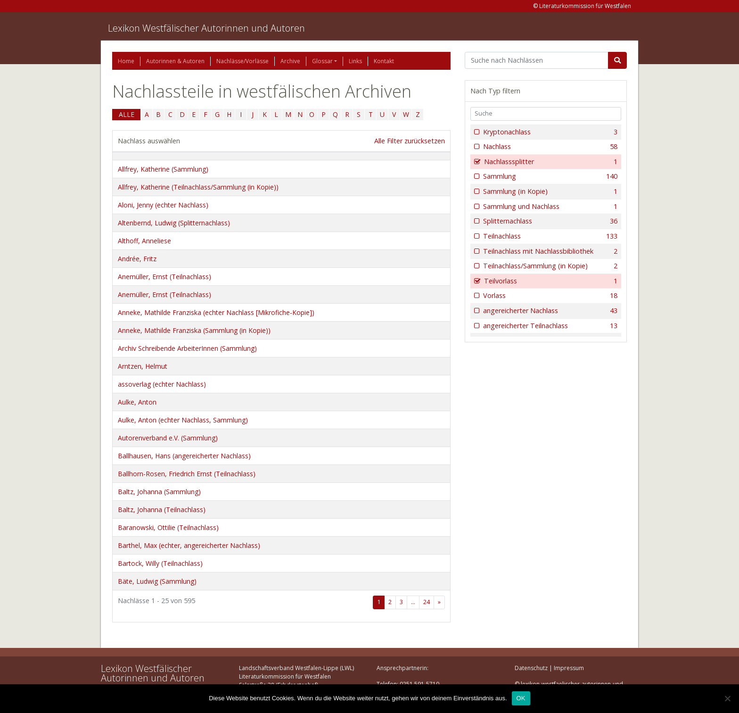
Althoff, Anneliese (144, 240)
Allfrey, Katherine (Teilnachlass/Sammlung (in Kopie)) (198, 186)
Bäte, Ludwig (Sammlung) (157, 581)
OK (521, 698)
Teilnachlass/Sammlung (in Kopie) (549, 266)
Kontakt (384, 61)
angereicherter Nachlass (549, 311)
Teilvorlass (549, 281)
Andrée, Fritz (137, 258)
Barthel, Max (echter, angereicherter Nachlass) (189, 545)
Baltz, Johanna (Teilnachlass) (161, 509)
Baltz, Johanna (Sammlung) (159, 491)
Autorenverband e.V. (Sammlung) (168, 437)
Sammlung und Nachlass (549, 206)
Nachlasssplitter (549, 162)
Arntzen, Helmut (142, 366)
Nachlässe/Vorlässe (242, 61)
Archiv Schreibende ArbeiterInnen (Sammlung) (187, 348)
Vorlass (549, 295)
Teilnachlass (549, 236)
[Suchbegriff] (536, 60)
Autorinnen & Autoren (175, 61)
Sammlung (549, 176)
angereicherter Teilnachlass (549, 326)
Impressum (569, 668)
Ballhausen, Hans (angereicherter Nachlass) (184, 455)
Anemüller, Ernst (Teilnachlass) (164, 276)
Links (355, 61)
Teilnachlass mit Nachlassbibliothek (549, 251)
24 (426, 602)
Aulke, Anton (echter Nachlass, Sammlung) (183, 419)
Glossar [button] (322, 61)
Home (126, 61)
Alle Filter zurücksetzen (409, 140)
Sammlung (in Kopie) (549, 191)
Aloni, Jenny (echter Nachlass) (163, 204)
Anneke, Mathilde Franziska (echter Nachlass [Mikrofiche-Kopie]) (216, 312)
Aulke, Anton (137, 402)
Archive (290, 61)
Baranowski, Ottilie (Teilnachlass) (168, 527)
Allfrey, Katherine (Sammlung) (163, 169)
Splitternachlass (549, 221)
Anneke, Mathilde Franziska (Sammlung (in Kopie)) (194, 330)
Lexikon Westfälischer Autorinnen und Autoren (206, 28)
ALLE (126, 114)
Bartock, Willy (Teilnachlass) (160, 563)
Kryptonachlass (549, 132)
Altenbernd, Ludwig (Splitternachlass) (174, 222)
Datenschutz (531, 668)
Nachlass (549, 146)
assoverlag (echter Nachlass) (162, 384)
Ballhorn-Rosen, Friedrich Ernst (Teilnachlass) (186, 473)
